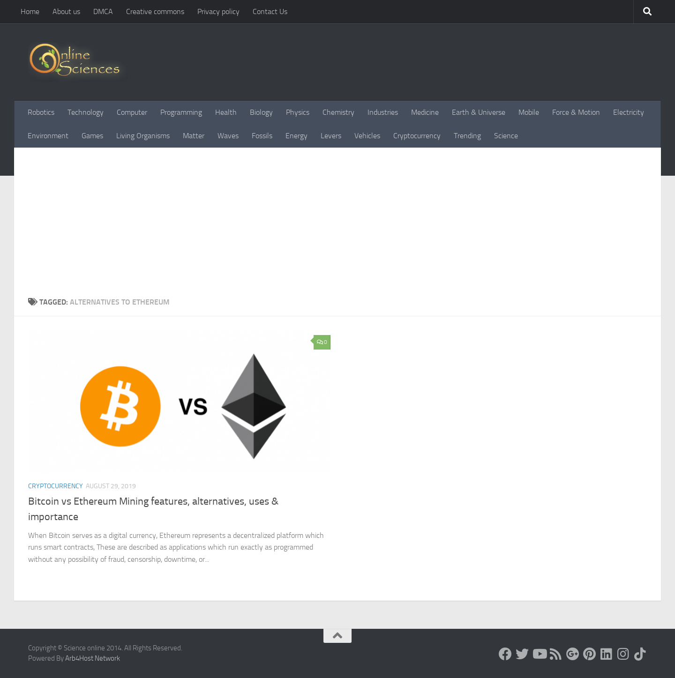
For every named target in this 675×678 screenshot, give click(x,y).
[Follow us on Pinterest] (589, 654)
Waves (228, 135)
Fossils (262, 135)
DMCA (103, 11)
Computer (132, 112)
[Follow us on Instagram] (623, 654)
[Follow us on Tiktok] (640, 654)
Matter (193, 135)
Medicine (425, 112)
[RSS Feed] (555, 654)
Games (92, 135)
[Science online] (505, 654)
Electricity (628, 112)
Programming (181, 112)
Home (30, 11)
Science (506, 135)
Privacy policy (218, 11)
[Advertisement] (337, 226)
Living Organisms (143, 135)
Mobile (528, 112)
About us (66, 11)
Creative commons (155, 11)
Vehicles (367, 135)
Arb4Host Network (92, 658)
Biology (261, 112)
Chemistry (338, 112)
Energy (296, 135)
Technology (86, 112)
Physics (297, 112)
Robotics (41, 112)
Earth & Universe (478, 112)
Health (226, 112)
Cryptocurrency (417, 135)
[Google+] (572, 654)
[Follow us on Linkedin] (606, 654)
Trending (467, 135)
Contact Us (270, 11)
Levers (331, 135)
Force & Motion (576, 112)
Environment (48, 135)
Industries (383, 112)
